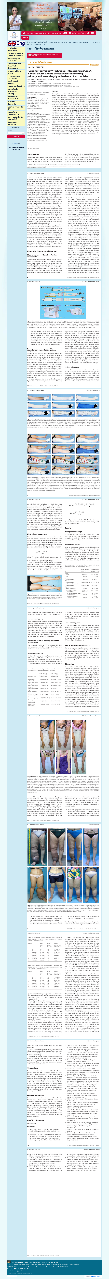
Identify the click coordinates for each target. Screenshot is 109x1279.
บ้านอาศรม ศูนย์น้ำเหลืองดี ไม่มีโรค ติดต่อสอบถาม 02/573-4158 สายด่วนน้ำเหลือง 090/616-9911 (55, 42)
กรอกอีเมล (10, 131)
